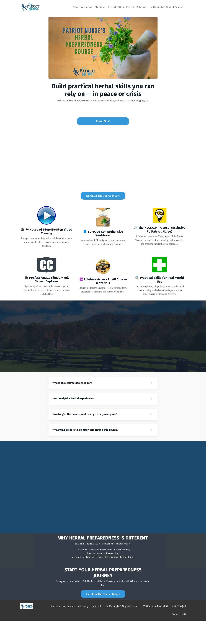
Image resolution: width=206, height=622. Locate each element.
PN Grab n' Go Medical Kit (120, 7)
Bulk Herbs (141, 7)
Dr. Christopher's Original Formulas (166, 7)
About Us (54, 607)
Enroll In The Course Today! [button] (103, 196)
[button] (103, 120)
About (74, 7)
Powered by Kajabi (179, 615)
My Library (98, 7)
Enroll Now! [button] (103, 121)
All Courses (85, 7)
